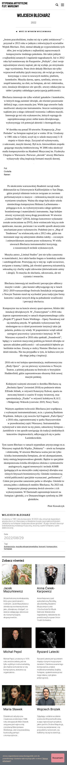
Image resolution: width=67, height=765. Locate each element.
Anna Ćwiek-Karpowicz (46, 612)
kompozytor (51, 569)
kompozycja (9, 569)
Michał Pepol (12, 674)
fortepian (8, 571)
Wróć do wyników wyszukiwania (35, 31)
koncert (42, 569)
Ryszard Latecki (48, 674)
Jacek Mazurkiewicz (13, 612)
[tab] (57, 5)
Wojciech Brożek (48, 731)
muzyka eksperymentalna (27, 569)
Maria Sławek (12, 731)
